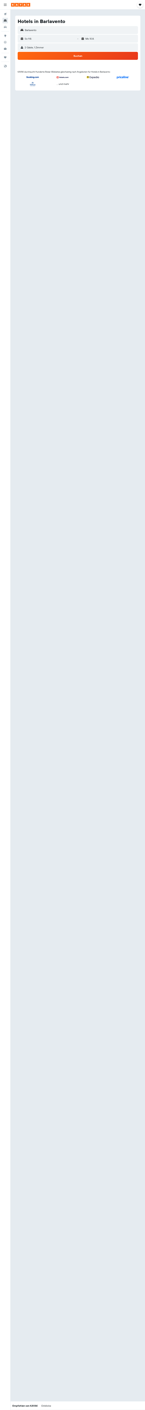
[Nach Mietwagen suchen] (5, 27)
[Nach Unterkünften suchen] (5, 20)
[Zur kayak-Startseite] (20, 5)
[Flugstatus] (5, 42)
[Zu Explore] (5, 36)
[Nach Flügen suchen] (5, 14)
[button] (5, 4)
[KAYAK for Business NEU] (5, 49)
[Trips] (5, 57)
